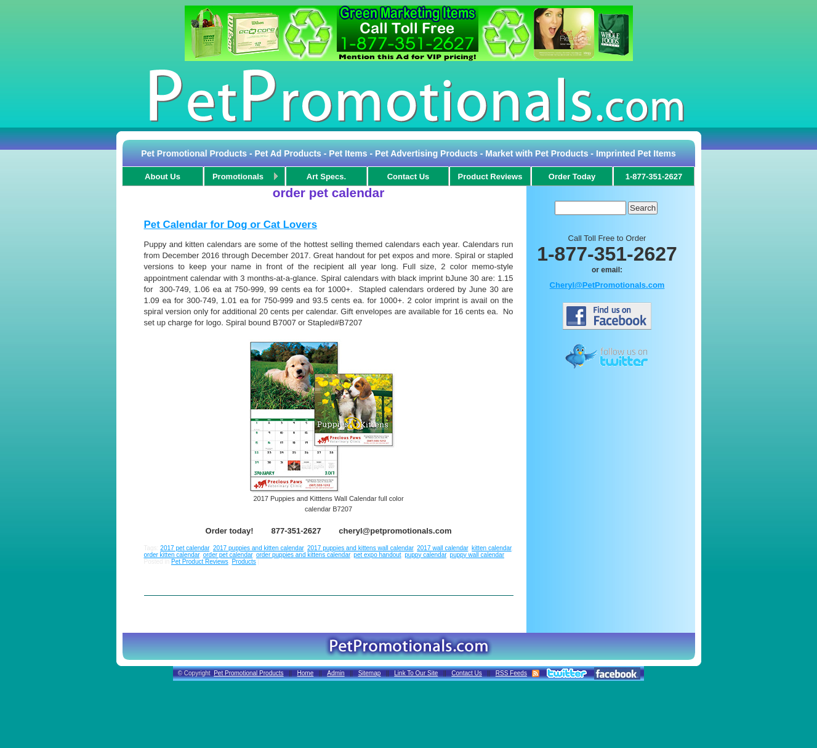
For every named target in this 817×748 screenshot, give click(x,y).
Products (243, 561)
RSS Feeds (511, 673)
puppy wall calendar (477, 554)
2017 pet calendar (184, 548)
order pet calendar (228, 554)
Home (305, 673)
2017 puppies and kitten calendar (258, 548)
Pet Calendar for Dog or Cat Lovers (231, 224)
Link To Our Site (416, 673)
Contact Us (466, 673)
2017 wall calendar (442, 548)
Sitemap (369, 673)
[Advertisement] (607, 402)
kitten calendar (492, 548)
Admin (335, 673)
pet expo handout (377, 554)
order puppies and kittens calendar (303, 554)
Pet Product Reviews (199, 561)
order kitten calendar (172, 554)
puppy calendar (425, 554)
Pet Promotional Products (248, 673)
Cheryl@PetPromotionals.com (607, 285)
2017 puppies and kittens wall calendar (360, 548)
